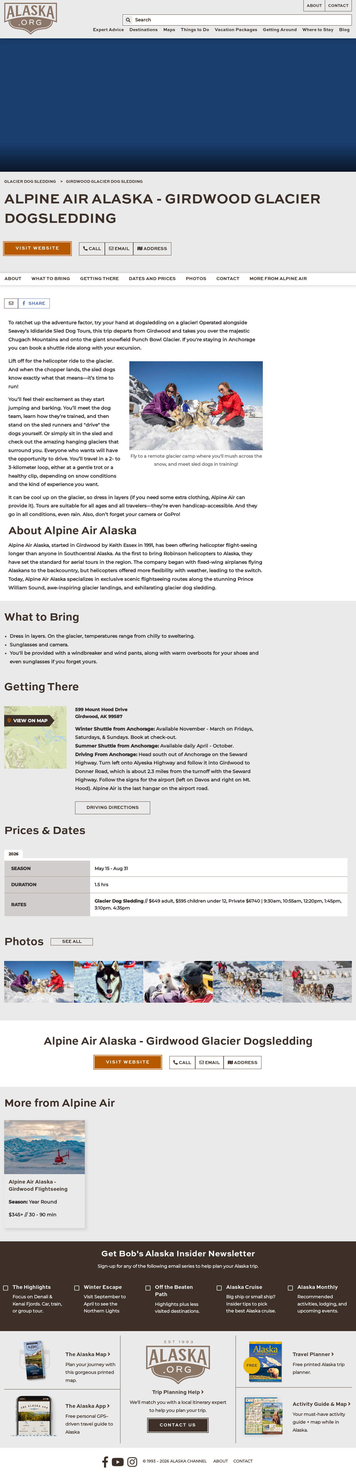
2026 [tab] (13, 853)
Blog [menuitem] (344, 30)
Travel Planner (313, 1354)
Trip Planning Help (178, 1392)
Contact (338, 6)
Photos (196, 279)
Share (34, 304)
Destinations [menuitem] (143, 30)
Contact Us (178, 1425)
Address (152, 248)
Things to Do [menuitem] (195, 30)
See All (71, 942)
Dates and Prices (152, 279)
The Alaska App (87, 1406)
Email (119, 248)
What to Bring (50, 279)
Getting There (99, 279)
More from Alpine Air (278, 279)
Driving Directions (112, 808)
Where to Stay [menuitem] (317, 30)
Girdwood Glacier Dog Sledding (104, 182)
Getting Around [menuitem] (280, 30)
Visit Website (37, 248)
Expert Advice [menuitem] (108, 30)
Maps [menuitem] (169, 30)
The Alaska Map (87, 1354)
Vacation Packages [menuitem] (236, 30)
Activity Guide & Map (322, 1404)
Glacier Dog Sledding (30, 182)
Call (92, 248)
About (314, 6)
